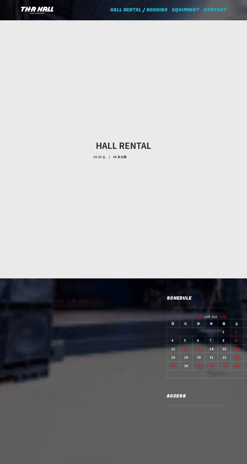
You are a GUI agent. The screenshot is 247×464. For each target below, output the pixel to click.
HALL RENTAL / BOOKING (140, 10)
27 (199, 316)
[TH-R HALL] (37, 10)
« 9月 (198, 267)
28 (211, 316)
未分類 (122, 132)
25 (173, 316)
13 (199, 299)
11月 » (223, 267)
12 (186, 299)
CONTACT (215, 10)
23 (237, 308)
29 (224, 316)
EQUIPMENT (185, 10)
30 (237, 316)
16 (237, 299)
